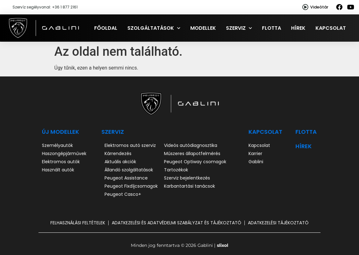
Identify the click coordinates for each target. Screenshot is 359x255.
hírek (303, 146)
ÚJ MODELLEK (60, 132)
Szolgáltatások (153, 28)
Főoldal (105, 28)
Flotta (271, 28)
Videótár (319, 7)
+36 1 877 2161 (65, 7)
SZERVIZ (112, 132)
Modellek (203, 28)
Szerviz (239, 28)
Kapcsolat (330, 28)
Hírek (298, 28)
